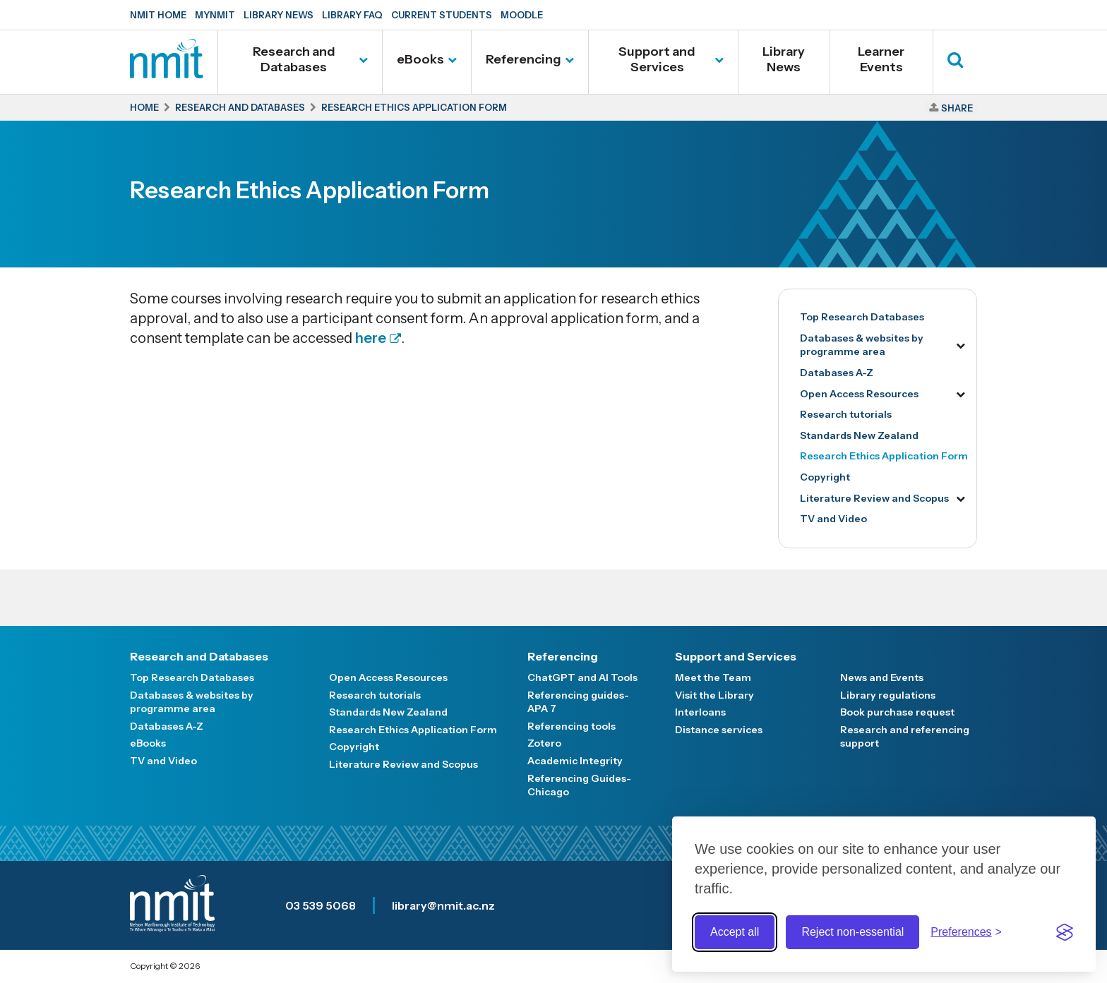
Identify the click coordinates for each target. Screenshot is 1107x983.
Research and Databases (294, 59)
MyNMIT (215, 14)
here (370, 338)
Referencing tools (571, 726)
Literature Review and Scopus (874, 498)
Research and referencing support (904, 736)
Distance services (718, 729)
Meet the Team (713, 677)
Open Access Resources (859, 393)
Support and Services (656, 59)
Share (957, 108)
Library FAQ (352, 14)
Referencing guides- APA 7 (578, 702)
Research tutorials (846, 414)
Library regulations (887, 695)
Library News (278, 14)
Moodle (522, 14)
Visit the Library (714, 695)
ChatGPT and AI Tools (582, 677)
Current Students (441, 14)
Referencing (523, 59)
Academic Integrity (575, 760)
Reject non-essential (852, 932)
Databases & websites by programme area (861, 345)
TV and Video (833, 518)
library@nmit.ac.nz (443, 905)
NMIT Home (158, 14)
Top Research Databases (862, 316)
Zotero (544, 743)
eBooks (420, 59)
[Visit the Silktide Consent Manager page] (1064, 932)
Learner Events (881, 59)
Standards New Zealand (859, 435)
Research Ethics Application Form (884, 456)
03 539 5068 (320, 905)
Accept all (734, 932)
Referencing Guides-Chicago (579, 785)
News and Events (881, 677)
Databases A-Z (836, 372)
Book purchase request (897, 712)
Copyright (825, 477)
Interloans (700, 712)
